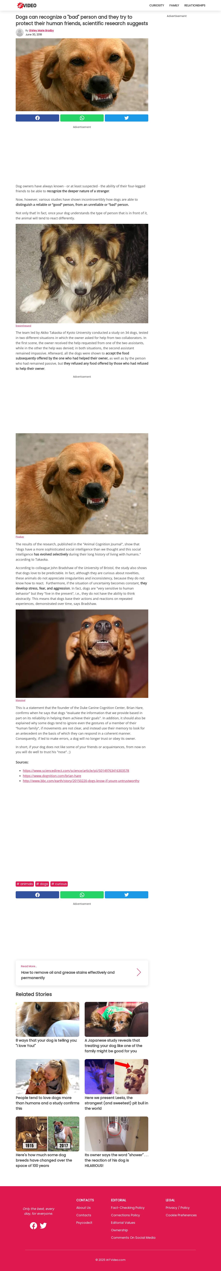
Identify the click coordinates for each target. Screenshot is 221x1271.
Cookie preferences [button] (181, 1215)
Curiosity (156, 5)
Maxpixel (20, 700)
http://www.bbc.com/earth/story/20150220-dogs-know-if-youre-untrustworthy (81, 781)
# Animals (25, 884)
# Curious (59, 884)
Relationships (194, 5)
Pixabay (20, 536)
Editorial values (123, 1222)
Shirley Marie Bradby (41, 30)
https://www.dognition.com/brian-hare (52, 776)
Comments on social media (133, 1237)
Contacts (83, 1215)
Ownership (119, 1230)
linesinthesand (23, 325)
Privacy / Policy (178, 1207)
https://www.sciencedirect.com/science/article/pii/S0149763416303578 (76, 770)
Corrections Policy (125, 1215)
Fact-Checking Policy (128, 1207)
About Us (83, 1207)
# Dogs (42, 884)
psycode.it (84, 1222)
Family (174, 5)
